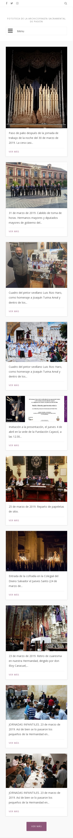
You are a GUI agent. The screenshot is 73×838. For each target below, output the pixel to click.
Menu (36, 31)
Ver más (14, 151)
